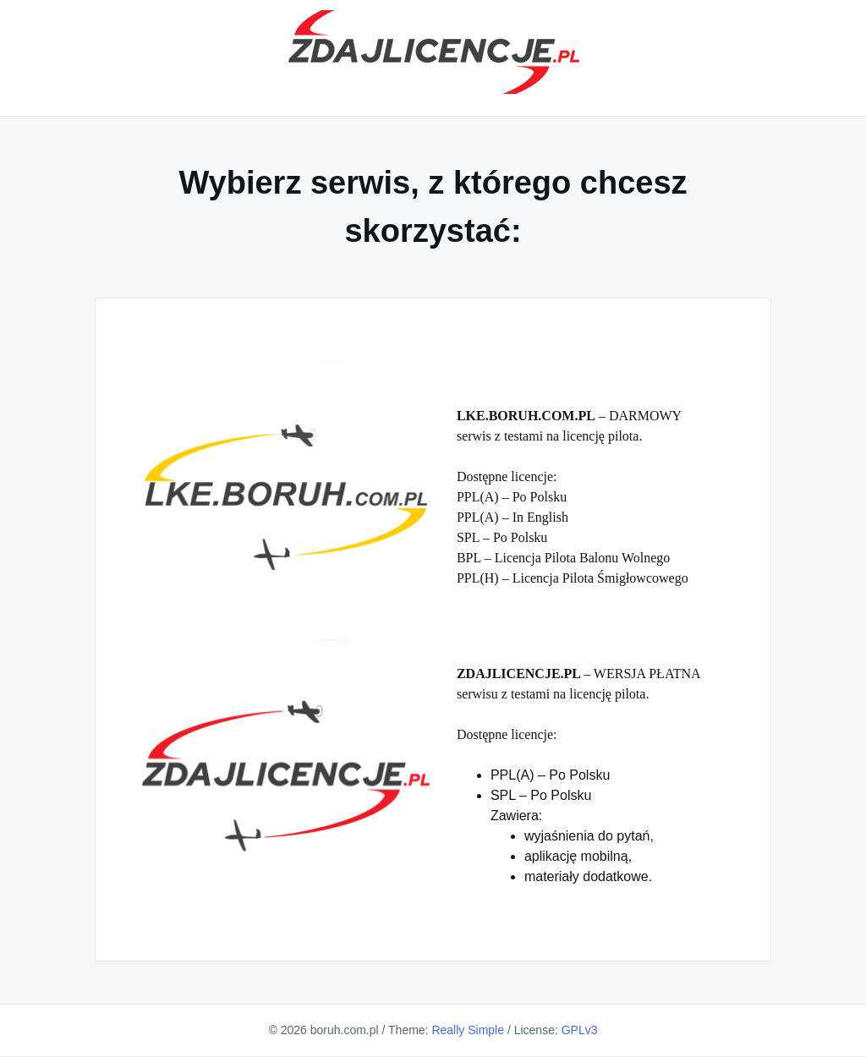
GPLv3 (580, 1030)
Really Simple (467, 1030)
